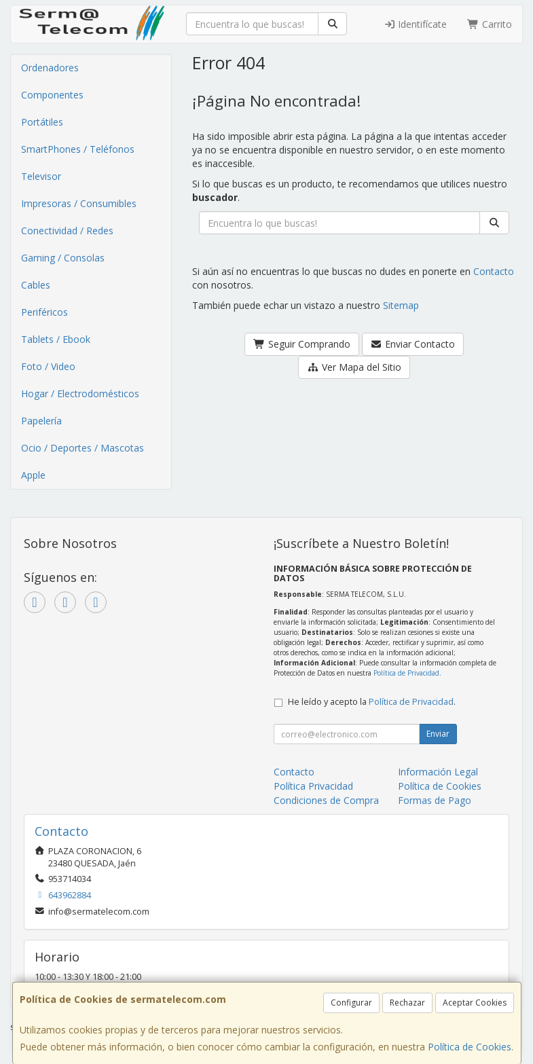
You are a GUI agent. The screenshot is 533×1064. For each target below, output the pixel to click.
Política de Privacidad (406, 673)
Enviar (437, 733)
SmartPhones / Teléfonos (77, 149)
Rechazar (407, 1002)
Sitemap (401, 305)
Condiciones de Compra (326, 800)
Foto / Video (48, 366)
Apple (33, 475)
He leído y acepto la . (372, 702)
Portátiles (42, 121)
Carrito (489, 24)
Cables (35, 284)
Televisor (41, 176)
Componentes (52, 94)
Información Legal (438, 771)
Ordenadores (50, 67)
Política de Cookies (469, 1046)
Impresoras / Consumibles (78, 203)
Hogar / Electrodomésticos (80, 393)
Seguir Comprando (301, 343)
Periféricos (44, 312)
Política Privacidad (313, 785)
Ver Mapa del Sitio (354, 367)
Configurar (351, 1002)
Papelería (41, 420)
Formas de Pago (434, 800)
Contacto (493, 271)
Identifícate (415, 24)
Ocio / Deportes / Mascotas (82, 447)
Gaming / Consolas (63, 257)
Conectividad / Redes (67, 230)
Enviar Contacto (413, 343)
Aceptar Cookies (475, 1002)
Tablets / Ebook (55, 339)
